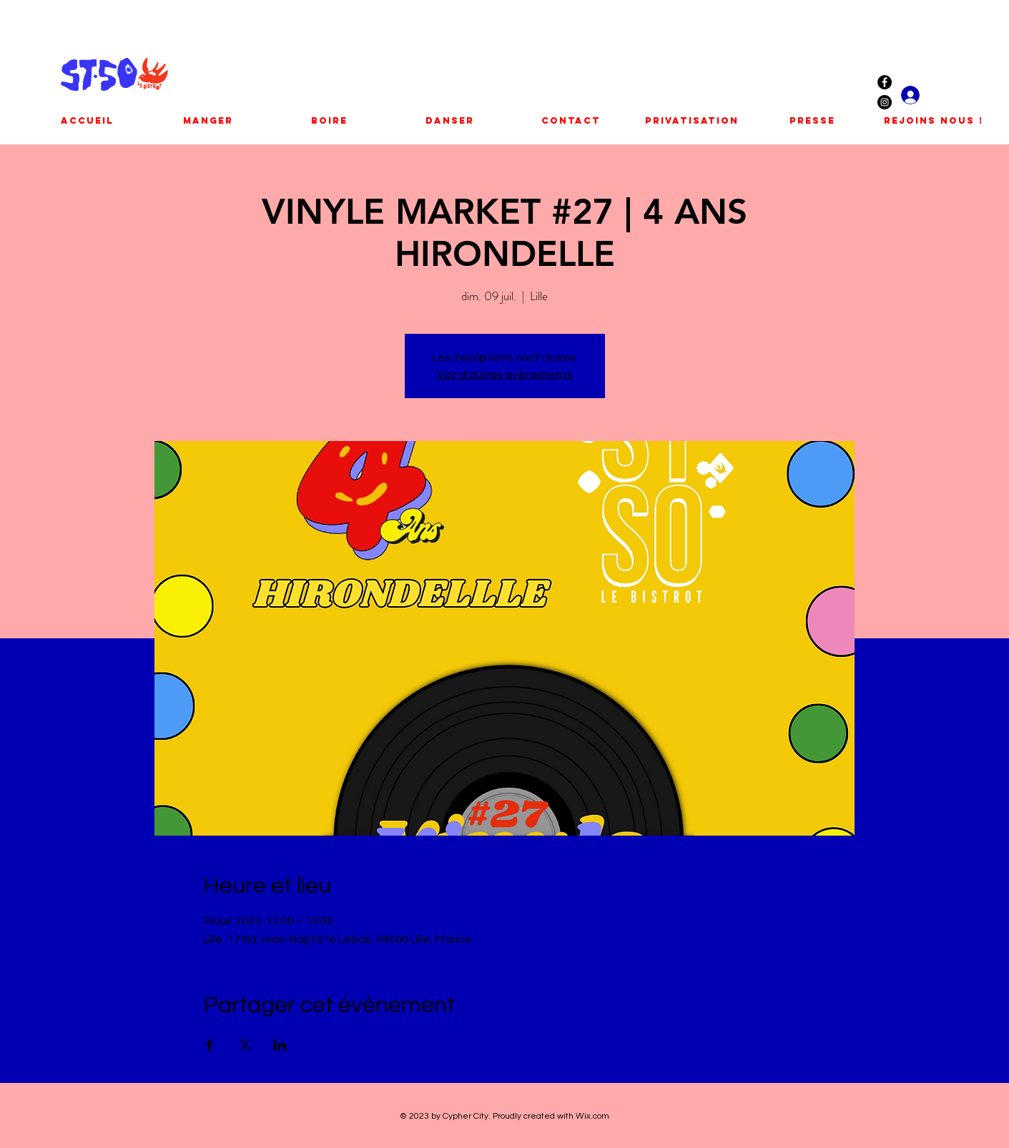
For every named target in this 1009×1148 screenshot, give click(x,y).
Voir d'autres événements (505, 374)
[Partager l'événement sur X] (245, 1045)
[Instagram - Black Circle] (884, 102)
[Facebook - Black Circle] (884, 82)
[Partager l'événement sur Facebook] (210, 1045)
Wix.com (592, 1116)
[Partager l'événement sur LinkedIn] (280, 1045)
